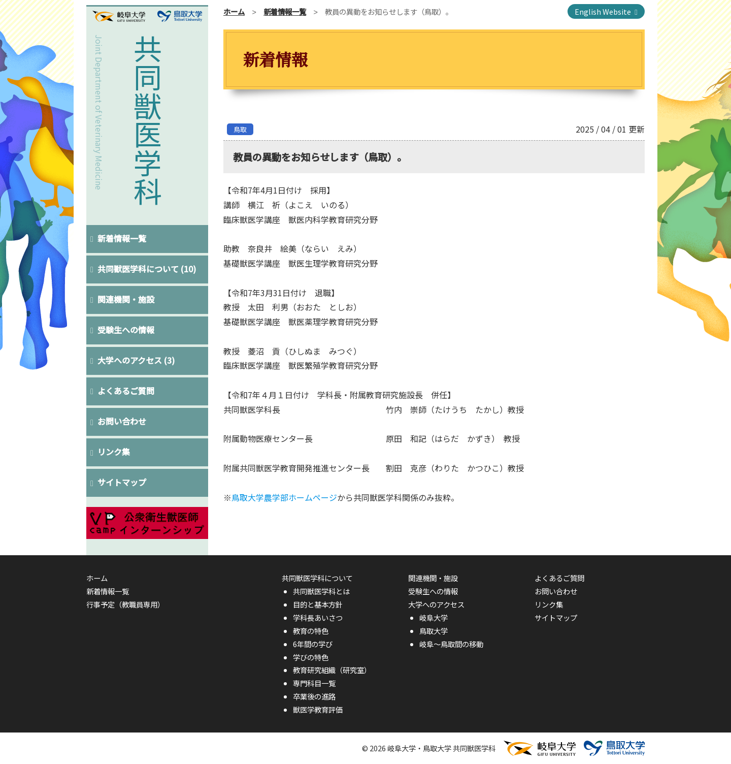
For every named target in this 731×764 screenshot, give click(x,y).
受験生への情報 (126, 330)
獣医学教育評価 (318, 709)
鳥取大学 (433, 630)
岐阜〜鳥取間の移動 (451, 644)
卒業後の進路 (314, 696)
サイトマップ (122, 482)
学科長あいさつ (318, 617)
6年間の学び (313, 644)
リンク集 (114, 451)
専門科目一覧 (314, 683)
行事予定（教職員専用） (125, 604)
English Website (603, 11)
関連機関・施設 (126, 299)
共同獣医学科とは (321, 591)
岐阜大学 (433, 617)
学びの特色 (310, 657)
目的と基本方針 (318, 604)
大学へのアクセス (136, 360)
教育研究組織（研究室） (332, 669)
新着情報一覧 (122, 238)
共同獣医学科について (147, 269)
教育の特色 (310, 630)
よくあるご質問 (126, 391)
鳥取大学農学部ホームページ (284, 497)
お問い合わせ (122, 421)
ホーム (234, 11)
